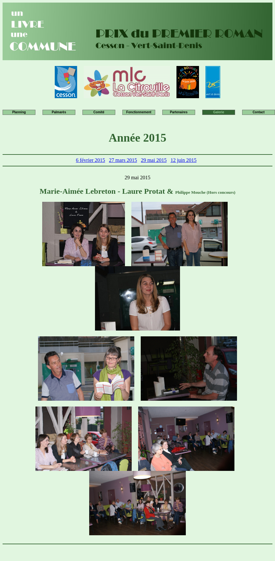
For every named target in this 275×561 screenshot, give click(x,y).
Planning (19, 112)
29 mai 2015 (153, 160)
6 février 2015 (90, 160)
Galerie (218, 112)
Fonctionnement (138, 112)
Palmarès (59, 112)
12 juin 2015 (183, 160)
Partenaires (178, 112)
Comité (98, 112)
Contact (258, 112)
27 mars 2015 (123, 160)
